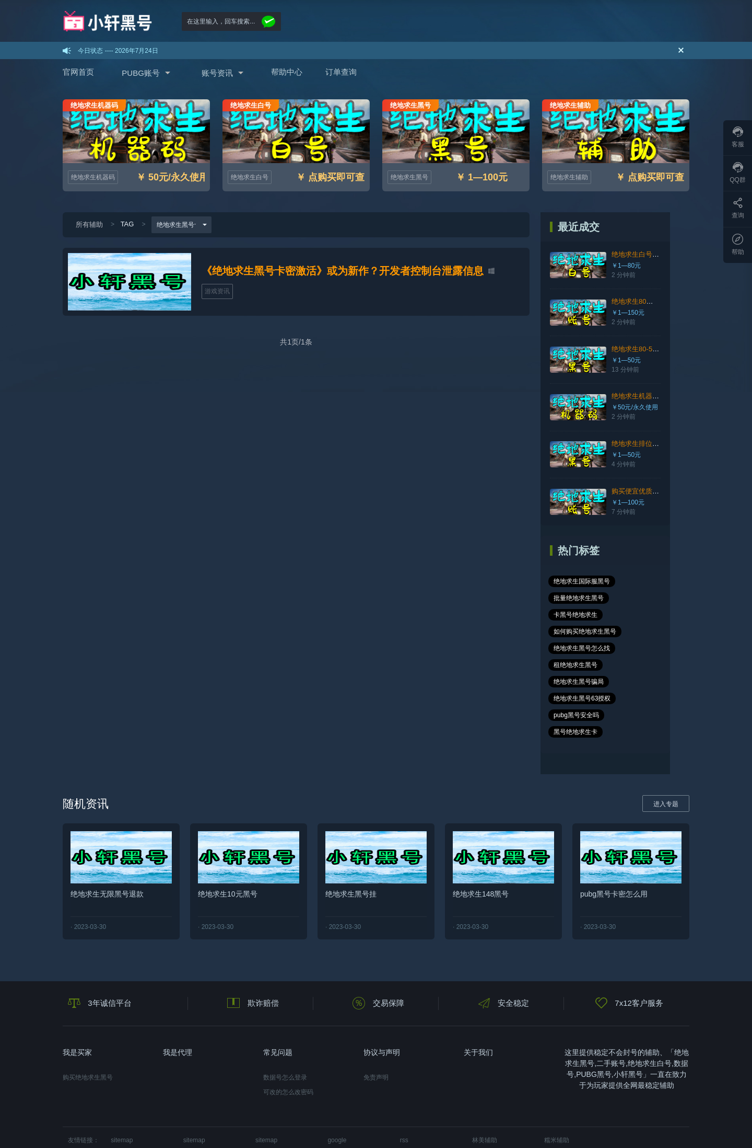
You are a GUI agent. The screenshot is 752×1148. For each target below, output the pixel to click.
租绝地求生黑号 (648, 631)
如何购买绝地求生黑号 (586, 614)
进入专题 (665, 753)
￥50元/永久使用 (636, 407)
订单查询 (341, 71)
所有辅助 (89, 224)
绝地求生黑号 (409, 177)
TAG (127, 224)
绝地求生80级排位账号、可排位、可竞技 (674, 301)
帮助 (738, 245)
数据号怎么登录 (285, 1027)
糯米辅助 (556, 1090)
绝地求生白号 (249, 177)
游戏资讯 (217, 291)
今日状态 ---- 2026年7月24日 (118, 50)
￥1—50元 (627, 360)
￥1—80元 (627, 265)
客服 (738, 137)
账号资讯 (217, 72)
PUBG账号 (141, 72)
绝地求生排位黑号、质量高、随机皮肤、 (674, 443)
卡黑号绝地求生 (642, 598)
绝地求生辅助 (569, 177)
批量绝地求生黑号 (580, 598)
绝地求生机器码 (93, 177)
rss (404, 1090)
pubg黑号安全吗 (578, 681)
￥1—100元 (629, 502)
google (336, 1090)
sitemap (122, 1090)
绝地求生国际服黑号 (583, 581)
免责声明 (376, 1027)
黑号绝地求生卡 (637, 681)
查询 (738, 208)
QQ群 (738, 172)
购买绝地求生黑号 (88, 1027)
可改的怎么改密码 (288, 1042)
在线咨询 (613, 1121)
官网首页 (78, 71)
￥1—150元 (629, 312)
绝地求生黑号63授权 (583, 665)
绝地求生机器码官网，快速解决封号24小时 (678, 396)
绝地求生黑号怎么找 (583, 631)
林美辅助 (484, 1090)
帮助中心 (286, 71)
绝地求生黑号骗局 (580, 648)
